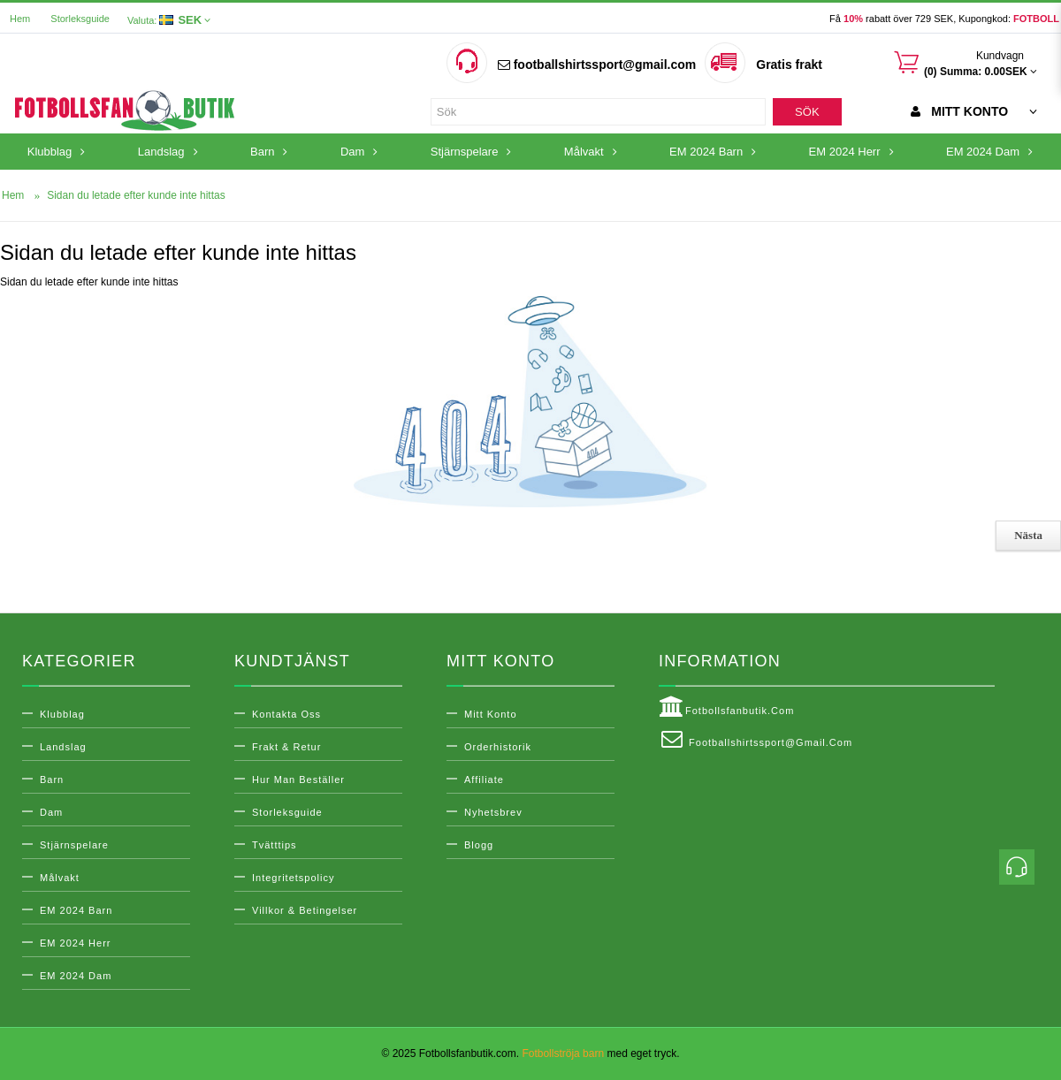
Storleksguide (80, 18)
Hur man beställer (298, 779)
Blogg (478, 845)
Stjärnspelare (74, 845)
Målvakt (60, 877)
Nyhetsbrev (493, 812)
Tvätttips (274, 845)
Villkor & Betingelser (304, 910)
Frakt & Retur (286, 747)
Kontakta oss (286, 714)
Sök (807, 111)
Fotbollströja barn (563, 1053)
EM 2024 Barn (76, 910)
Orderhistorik (497, 747)
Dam (51, 812)
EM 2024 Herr (75, 943)
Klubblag (62, 714)
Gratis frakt (789, 64)
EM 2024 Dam (75, 975)
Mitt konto (490, 714)
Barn (52, 779)
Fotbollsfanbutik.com (726, 707)
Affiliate (484, 779)
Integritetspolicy (293, 877)
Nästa (1028, 535)
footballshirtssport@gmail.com (597, 64)
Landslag (63, 747)
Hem (20, 18)
